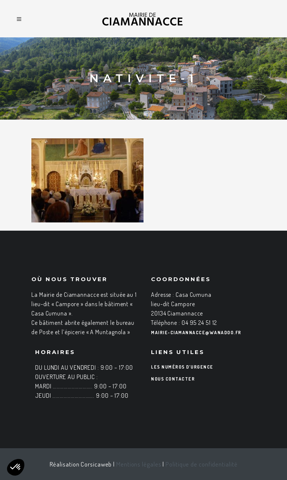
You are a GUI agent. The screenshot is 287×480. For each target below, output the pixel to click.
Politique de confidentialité (201, 464)
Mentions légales (138, 464)
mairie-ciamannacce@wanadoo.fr (196, 332)
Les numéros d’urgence (182, 367)
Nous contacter (173, 379)
